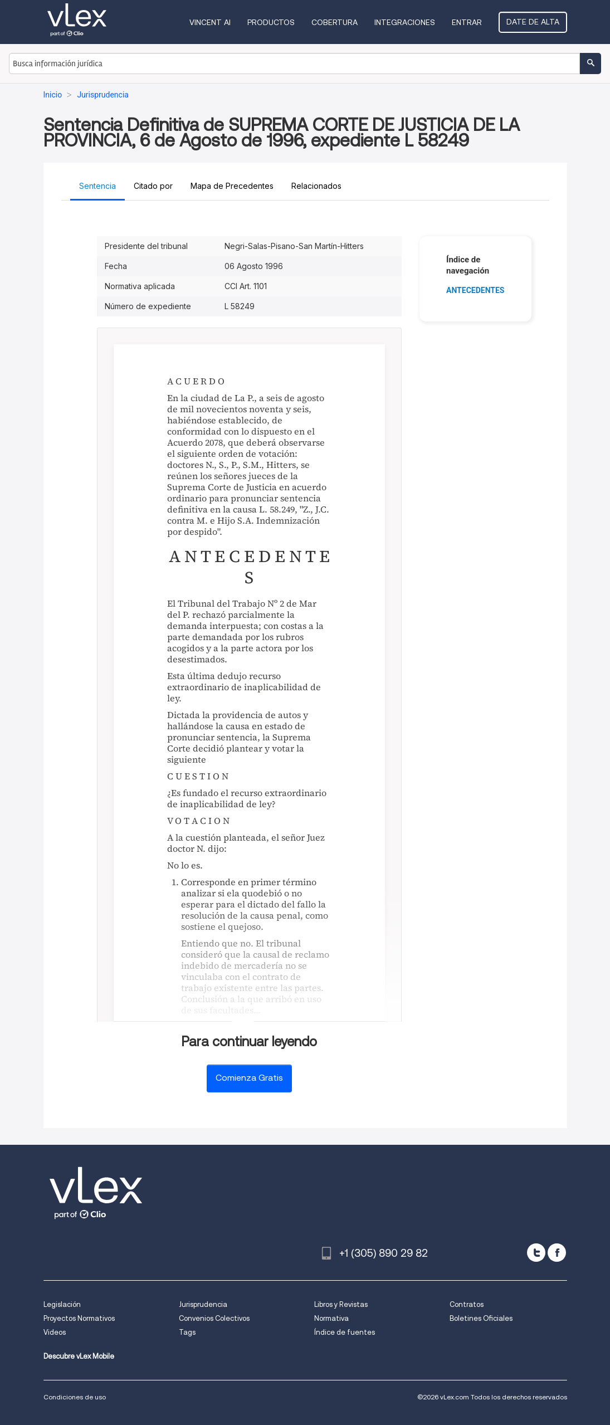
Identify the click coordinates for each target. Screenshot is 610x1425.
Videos (54, 1332)
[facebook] (557, 1252)
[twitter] (536, 1252)
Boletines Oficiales (481, 1318)
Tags (187, 1332)
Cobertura (334, 22)
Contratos (467, 1304)
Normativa (331, 1318)
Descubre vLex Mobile (78, 1356)
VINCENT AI (210, 22)
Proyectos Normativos (79, 1318)
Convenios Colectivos (214, 1318)
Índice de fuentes (344, 1332)
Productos (271, 22)
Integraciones (404, 22)
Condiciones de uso (74, 1396)
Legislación (62, 1304)
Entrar (467, 22)
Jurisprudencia (203, 1304)
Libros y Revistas (341, 1304)
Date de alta (532, 21)
